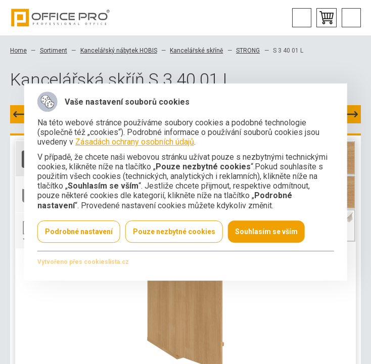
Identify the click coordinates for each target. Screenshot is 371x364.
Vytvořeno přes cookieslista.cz (83, 261)
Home (18, 50)
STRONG (248, 50)
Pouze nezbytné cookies (174, 232)
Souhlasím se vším (266, 232)
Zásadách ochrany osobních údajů (134, 142)
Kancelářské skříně (196, 50)
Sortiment (53, 50)
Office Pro (60, 18)
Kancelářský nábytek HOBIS (118, 50)
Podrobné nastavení (79, 232)
